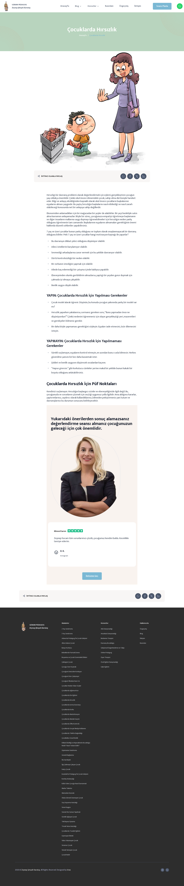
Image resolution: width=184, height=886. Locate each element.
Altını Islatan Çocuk (68, 643)
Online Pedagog (106, 652)
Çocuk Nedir (66, 854)
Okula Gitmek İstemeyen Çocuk (72, 797)
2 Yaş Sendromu (67, 628)
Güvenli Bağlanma (68, 755)
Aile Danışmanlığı (106, 628)
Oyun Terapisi (105, 657)
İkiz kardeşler (66, 759)
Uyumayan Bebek (67, 835)
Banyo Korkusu (67, 647)
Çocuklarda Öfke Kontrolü (70, 723)
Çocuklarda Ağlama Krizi (70, 690)
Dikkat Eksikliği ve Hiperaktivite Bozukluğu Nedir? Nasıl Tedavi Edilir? (76, 744)
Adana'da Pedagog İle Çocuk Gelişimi (74, 638)
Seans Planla (162, 6)
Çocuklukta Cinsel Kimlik (70, 738)
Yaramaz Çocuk (67, 845)
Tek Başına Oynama (68, 821)
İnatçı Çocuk (66, 769)
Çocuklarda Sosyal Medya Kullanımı (74, 728)
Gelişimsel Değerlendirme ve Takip (112, 647)
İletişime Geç (92, 576)
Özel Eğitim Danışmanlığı (109, 662)
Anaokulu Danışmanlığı (108, 633)
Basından (109, 6)
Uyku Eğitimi (105, 666)
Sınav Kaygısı (66, 807)
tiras (69, 870)
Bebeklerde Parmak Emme (71, 652)
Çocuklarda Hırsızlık (68, 700)
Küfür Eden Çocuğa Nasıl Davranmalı (74, 783)
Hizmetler (93, 6)
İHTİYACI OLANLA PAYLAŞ (51, 176)
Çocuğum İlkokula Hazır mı (71, 681)
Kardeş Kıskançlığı (68, 778)
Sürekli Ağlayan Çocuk (69, 816)
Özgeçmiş (123, 6)
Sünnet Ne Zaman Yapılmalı (71, 812)
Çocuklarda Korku (68, 709)
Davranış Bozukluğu (107, 643)
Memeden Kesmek (68, 793)
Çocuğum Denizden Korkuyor (72, 671)
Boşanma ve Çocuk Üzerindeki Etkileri (74, 657)
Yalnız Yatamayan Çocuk (70, 840)
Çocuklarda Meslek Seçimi (71, 719)
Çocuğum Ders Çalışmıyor (70, 676)
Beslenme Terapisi (107, 638)
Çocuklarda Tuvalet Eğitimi (71, 831)
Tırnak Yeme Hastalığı (69, 826)
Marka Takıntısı (67, 788)
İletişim (137, 6)
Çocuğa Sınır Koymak (69, 666)
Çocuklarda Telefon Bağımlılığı (72, 733)
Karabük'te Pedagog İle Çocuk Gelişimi (75, 774)
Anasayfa (64, 6)
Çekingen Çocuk (67, 662)
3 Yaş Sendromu (67, 633)
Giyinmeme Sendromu (69, 750)
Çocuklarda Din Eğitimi (69, 695)
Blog (78, 6)
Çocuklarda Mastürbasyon (71, 714)
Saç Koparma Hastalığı (69, 802)
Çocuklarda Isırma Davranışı (71, 704)
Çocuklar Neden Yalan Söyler (71, 685)
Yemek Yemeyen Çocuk (69, 850)
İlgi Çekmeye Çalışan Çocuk (71, 764)
